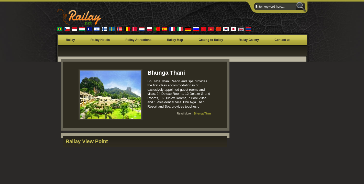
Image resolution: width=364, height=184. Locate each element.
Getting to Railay (211, 40)
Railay (70, 40)
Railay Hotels (100, 40)
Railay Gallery (249, 40)
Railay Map (175, 40)
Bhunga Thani (166, 73)
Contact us (282, 40)
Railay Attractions (138, 40)
